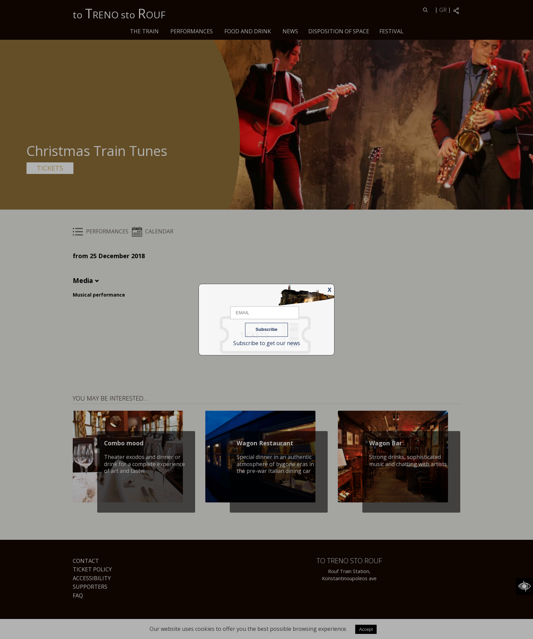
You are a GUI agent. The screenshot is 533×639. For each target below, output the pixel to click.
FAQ (78, 595)
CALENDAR (152, 231)
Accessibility (92, 578)
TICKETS (50, 168)
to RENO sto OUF (119, 13)
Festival (391, 31)
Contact (86, 561)
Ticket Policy (92, 569)
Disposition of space (338, 31)
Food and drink (247, 31)
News (290, 31)
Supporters (90, 586)
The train (144, 31)
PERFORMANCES (191, 31)
